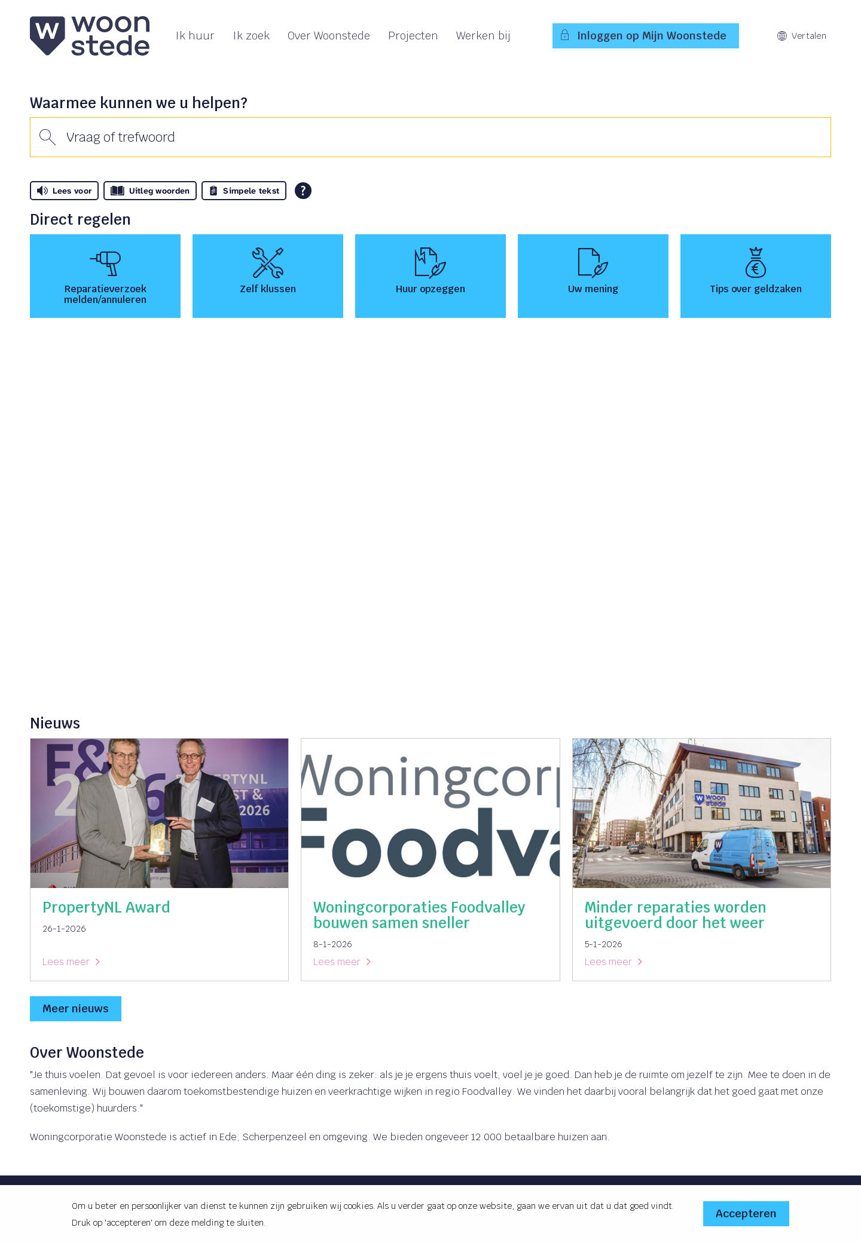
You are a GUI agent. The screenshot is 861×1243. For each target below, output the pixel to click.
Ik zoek (251, 35)
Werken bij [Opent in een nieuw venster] (483, 35)
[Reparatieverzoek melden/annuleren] (105, 276)
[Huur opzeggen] (430, 276)
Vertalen (801, 35)
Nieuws (55, 723)
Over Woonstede (329, 35)
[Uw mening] (593, 276)
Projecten (413, 35)
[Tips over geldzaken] (755, 276)
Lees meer (66, 962)
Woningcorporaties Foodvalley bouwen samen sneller (419, 915)
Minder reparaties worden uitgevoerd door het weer (676, 915)
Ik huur (195, 35)
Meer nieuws (75, 1008)
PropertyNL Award (106, 907)
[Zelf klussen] (268, 276)
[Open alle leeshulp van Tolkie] (303, 190)
